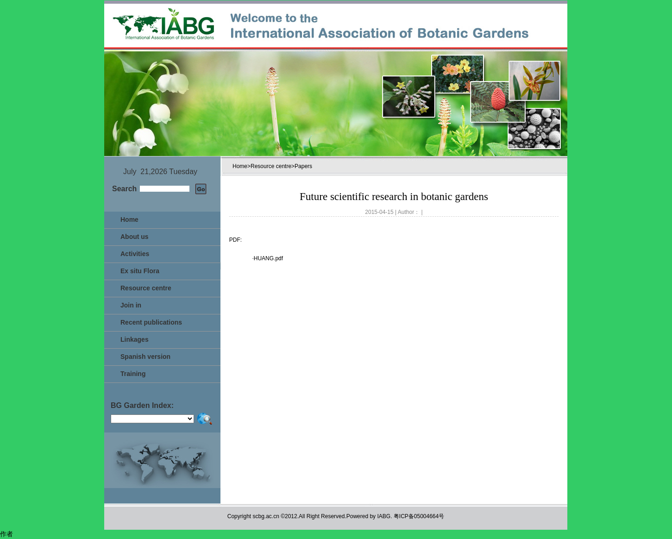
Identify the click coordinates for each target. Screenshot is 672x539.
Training (132, 373)
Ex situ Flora (139, 271)
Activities (134, 253)
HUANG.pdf (268, 258)
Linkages (134, 339)
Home (129, 219)
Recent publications (151, 322)
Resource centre (145, 288)
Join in (130, 305)
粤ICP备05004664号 (419, 516)
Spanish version (145, 356)
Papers (303, 166)
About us (134, 236)
